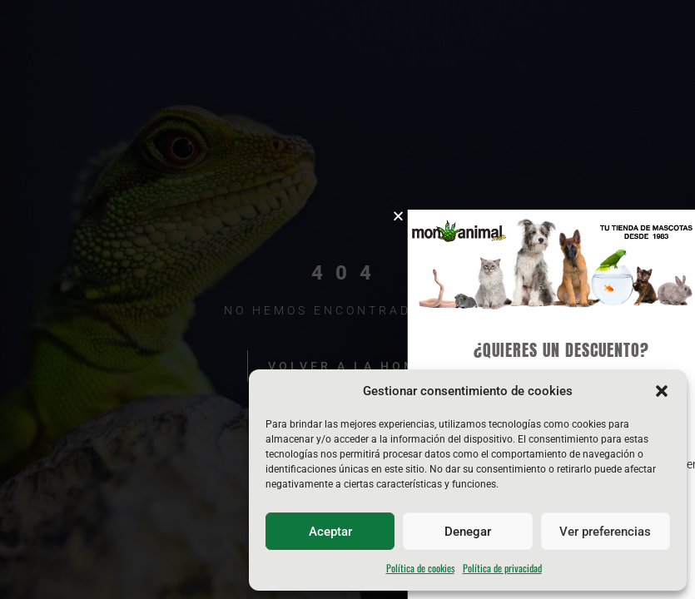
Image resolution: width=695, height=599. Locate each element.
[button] (661, 391)
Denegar (467, 531)
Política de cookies (420, 568)
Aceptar (330, 531)
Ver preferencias (605, 531)
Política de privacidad (502, 568)
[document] (347, 299)
